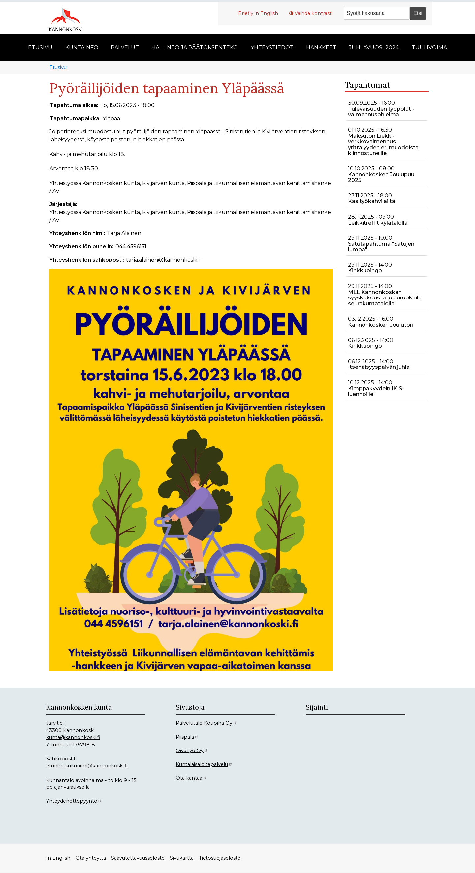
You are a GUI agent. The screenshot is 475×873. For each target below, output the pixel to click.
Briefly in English (258, 13)
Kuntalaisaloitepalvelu (204, 764)
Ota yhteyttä (91, 858)
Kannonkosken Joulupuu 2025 (381, 177)
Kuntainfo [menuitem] (81, 47)
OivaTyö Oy (192, 750)
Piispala (187, 737)
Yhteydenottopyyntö (74, 801)
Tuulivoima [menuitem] (429, 47)
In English (58, 858)
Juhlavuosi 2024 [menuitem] (374, 47)
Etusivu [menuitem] (40, 47)
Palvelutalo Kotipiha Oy (206, 723)
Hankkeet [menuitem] (321, 47)
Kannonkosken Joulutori (380, 325)
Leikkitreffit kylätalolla (378, 223)
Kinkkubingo (365, 270)
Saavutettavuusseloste (138, 858)
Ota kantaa (191, 778)
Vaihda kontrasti (313, 13)
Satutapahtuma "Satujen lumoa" (381, 247)
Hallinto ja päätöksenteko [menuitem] (194, 47)
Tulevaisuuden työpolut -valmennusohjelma (381, 112)
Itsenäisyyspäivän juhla (379, 367)
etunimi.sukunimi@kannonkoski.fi (87, 766)
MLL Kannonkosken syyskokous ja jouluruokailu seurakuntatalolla (385, 298)
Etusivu (58, 67)
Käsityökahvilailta (371, 201)
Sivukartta (182, 858)
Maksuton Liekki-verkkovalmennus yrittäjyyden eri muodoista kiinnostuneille (383, 145)
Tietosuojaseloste (219, 858)
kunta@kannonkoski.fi (73, 737)
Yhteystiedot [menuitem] (272, 47)
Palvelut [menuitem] (125, 47)
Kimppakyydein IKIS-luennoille (376, 391)
